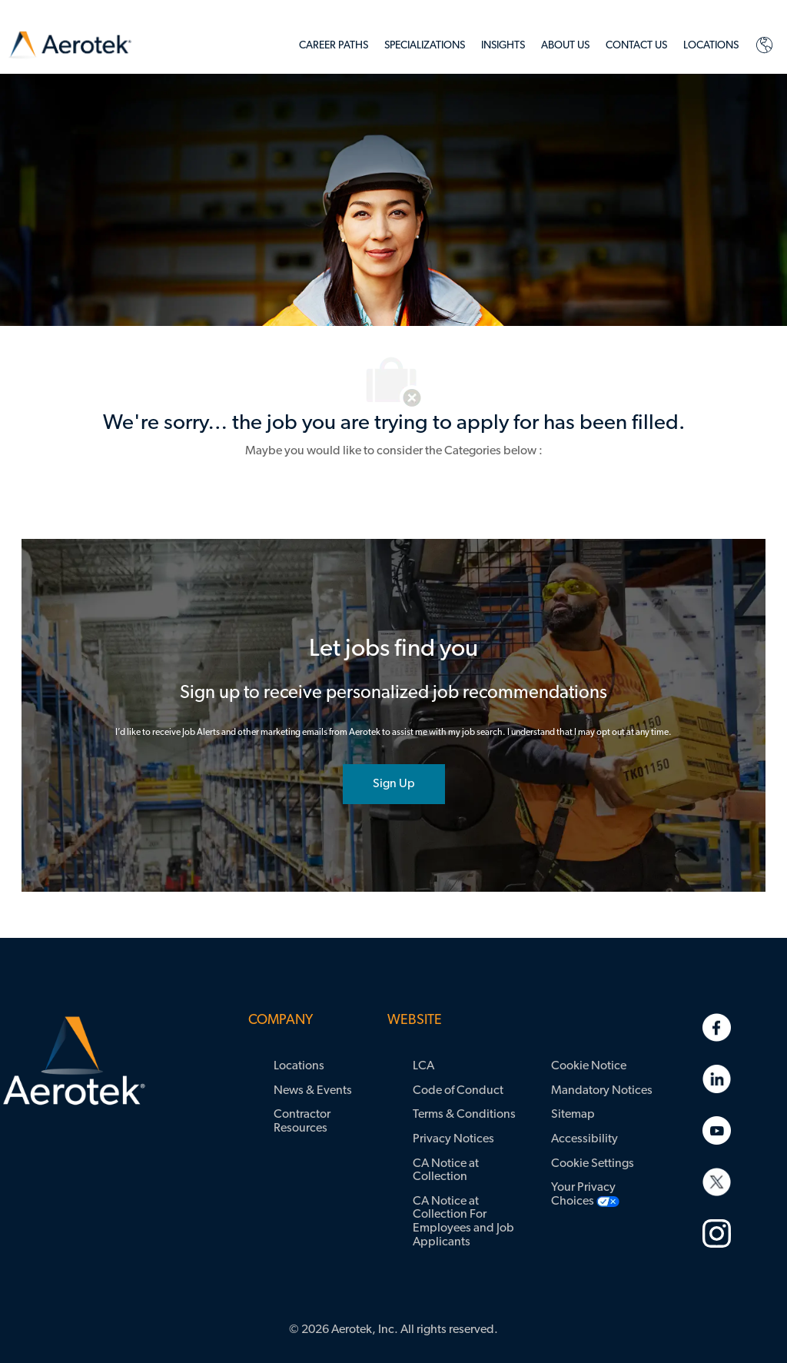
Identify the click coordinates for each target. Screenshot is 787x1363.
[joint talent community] (394, 784)
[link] (70, 45)
